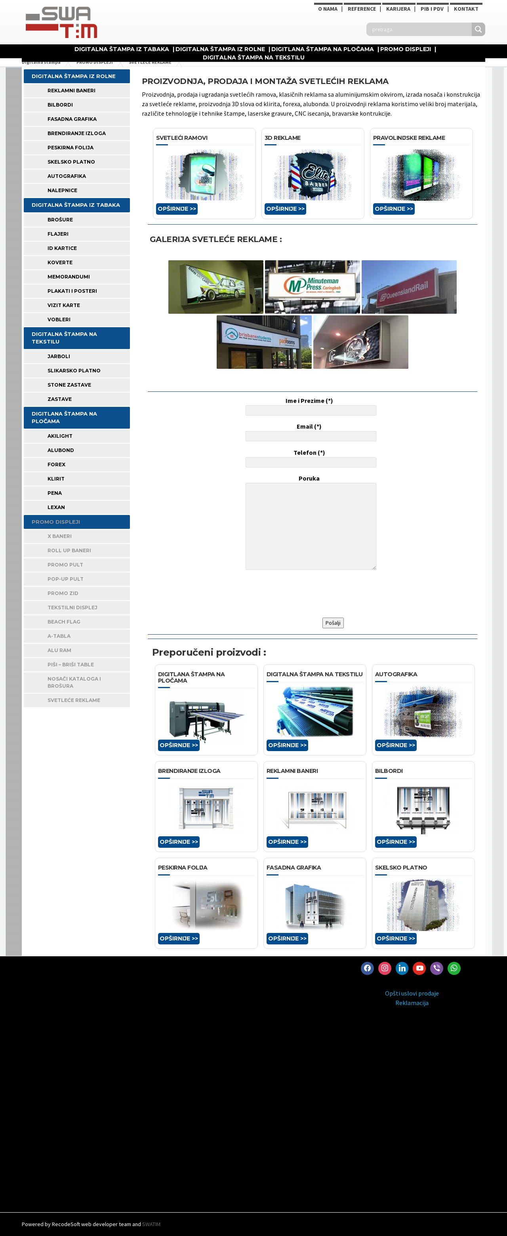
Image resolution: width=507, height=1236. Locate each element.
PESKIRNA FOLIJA (70, 148)
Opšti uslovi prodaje (412, 993)
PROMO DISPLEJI (405, 49)
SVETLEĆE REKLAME (74, 700)
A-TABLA (59, 636)
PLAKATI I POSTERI (72, 291)
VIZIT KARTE (64, 305)
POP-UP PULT (66, 579)
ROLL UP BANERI (69, 550)
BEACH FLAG (64, 622)
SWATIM (151, 1224)
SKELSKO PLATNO (71, 162)
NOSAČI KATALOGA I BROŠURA (74, 682)
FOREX (56, 464)
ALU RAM (59, 650)
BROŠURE (60, 220)
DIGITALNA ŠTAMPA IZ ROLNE (220, 49)
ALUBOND (61, 450)
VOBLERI (59, 319)
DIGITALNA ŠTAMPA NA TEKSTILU (254, 57)
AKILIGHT (60, 436)
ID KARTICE (62, 248)
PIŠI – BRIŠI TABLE (71, 665)
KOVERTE (60, 262)
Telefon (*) (309, 457)
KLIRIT (56, 479)
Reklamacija (412, 1003)
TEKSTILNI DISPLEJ (72, 607)
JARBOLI (59, 356)
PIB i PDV (432, 8)
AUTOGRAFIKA (67, 176)
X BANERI (60, 536)
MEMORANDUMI (69, 277)
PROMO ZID (63, 593)
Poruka (309, 523)
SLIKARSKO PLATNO (74, 371)
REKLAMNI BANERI (71, 90)
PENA (55, 493)
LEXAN (56, 507)
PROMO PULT (65, 565)
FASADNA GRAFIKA (72, 119)
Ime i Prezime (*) (309, 406)
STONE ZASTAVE (69, 385)
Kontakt (466, 8)
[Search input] (421, 29)
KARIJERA (398, 8)
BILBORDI (60, 105)
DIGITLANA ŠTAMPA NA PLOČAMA (322, 49)
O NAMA (327, 8)
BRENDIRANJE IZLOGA (77, 133)
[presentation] (304, 594)
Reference (362, 8)
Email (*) (309, 431)
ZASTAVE (60, 399)
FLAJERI (58, 234)
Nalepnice (62, 190)
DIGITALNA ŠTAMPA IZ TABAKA (121, 49)
